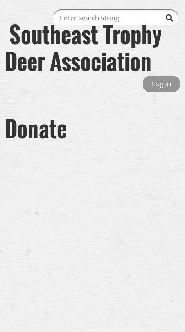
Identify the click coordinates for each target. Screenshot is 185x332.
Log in (161, 83)
